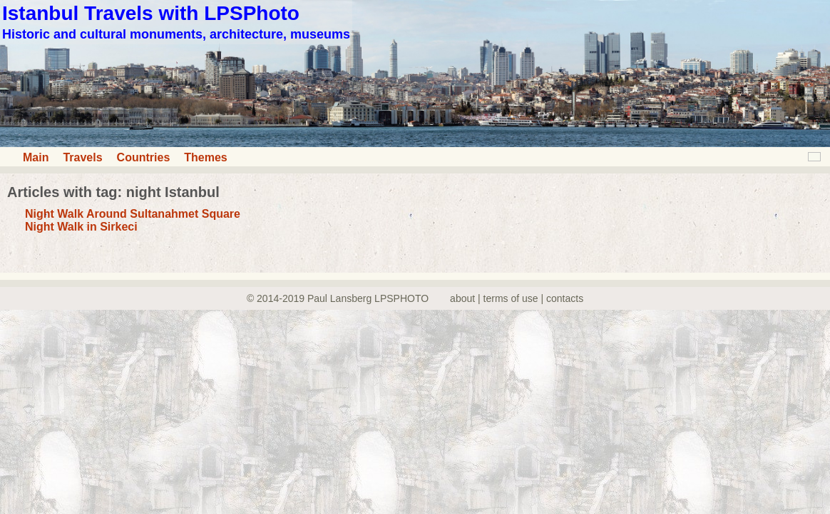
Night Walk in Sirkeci (81, 227)
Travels (82, 157)
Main (35, 157)
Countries (143, 157)
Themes (205, 157)
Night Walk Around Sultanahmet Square (132, 214)
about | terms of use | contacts (516, 298)
